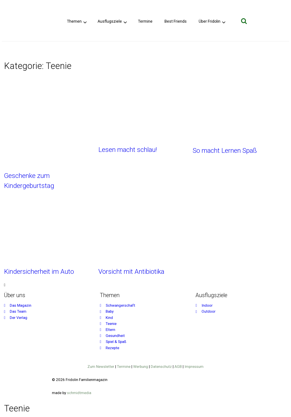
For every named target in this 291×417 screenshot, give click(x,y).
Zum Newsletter (100, 366)
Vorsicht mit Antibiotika (131, 271)
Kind (50, 50)
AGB (178, 366)
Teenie (62, 50)
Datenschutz (161, 366)
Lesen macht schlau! (127, 149)
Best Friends (175, 21)
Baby (40, 50)
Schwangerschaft (19, 50)
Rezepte (134, 50)
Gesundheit (92, 50)
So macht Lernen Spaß (225, 150)
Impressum (194, 366)
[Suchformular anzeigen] (244, 21)
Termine (145, 21)
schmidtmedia (79, 393)
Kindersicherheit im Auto (39, 271)
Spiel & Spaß (114, 50)
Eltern (75, 50)
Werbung (140, 366)
